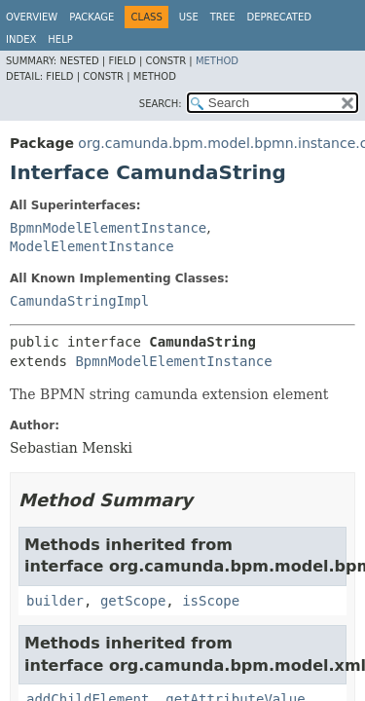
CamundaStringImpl (79, 301)
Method (217, 60)
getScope (132, 601)
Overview (31, 17)
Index (21, 39)
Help (60, 39)
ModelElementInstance (92, 246)
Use (189, 17)
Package (91, 17)
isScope (210, 601)
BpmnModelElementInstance (108, 228)
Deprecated (278, 17)
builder (55, 601)
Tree (223, 17)
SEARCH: (160, 103)
